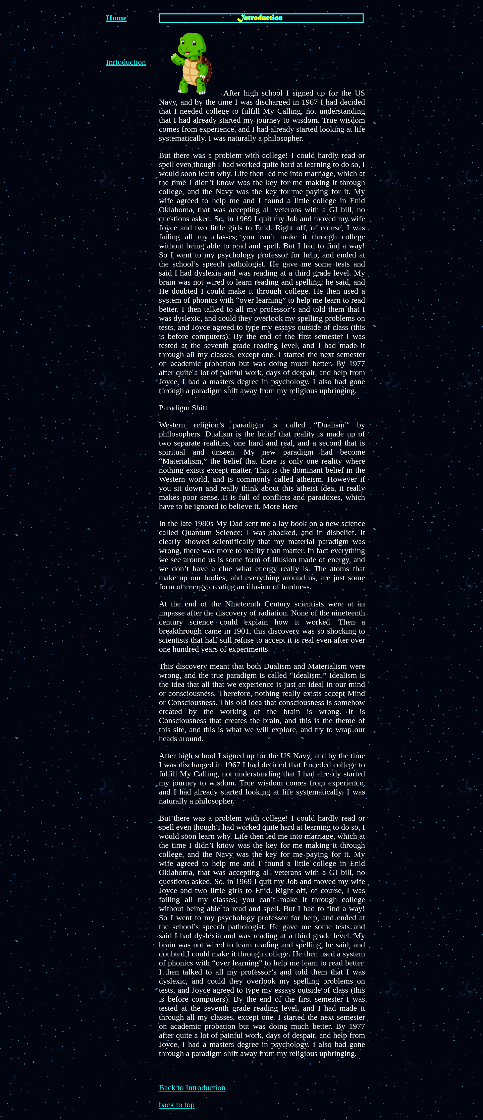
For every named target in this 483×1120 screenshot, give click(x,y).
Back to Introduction (192, 1087)
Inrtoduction (126, 62)
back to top (177, 1104)
